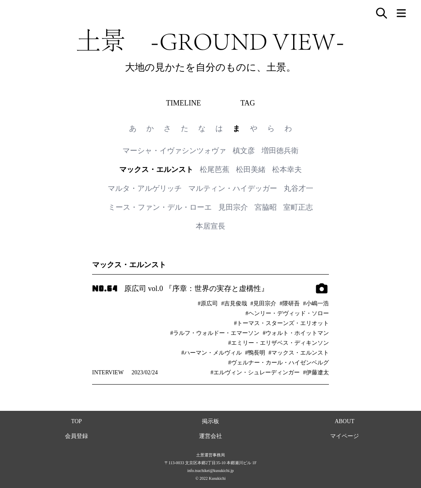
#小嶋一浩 (316, 303)
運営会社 (210, 436)
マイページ (344, 436)
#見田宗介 (263, 303)
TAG (248, 103)
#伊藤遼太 (316, 372)
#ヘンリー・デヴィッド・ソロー (287, 313)
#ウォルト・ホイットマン (296, 333)
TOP (76, 421)
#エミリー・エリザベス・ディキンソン (278, 343)
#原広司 (208, 303)
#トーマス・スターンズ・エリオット (281, 323)
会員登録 (76, 436)
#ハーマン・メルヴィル (211, 353)
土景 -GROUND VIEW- (210, 40)
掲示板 (210, 421)
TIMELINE (183, 103)
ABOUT (344, 421)
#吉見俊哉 (234, 303)
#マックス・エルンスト (298, 353)
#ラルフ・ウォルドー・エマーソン (214, 333)
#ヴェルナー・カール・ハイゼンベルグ (278, 363)
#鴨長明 (255, 353)
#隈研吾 (290, 303)
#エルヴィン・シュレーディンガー (255, 372)
